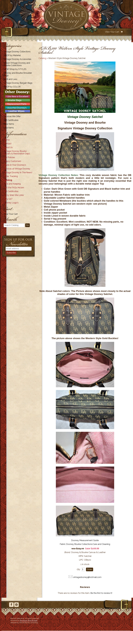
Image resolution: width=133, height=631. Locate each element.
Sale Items (9, 127)
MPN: (81, 556)
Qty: (78, 569)
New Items (9, 124)
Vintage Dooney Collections (17, 51)
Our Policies (9, 157)
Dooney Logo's (11, 202)
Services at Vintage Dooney (17, 168)
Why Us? (8, 199)
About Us (8, 147)
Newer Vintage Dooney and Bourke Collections (17, 64)
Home (7, 140)
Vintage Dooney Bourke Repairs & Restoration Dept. (17, 152)
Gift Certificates (11, 120)
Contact (7, 143)
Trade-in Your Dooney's (15, 165)
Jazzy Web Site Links (14, 195)
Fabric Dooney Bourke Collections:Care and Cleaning (85, 544)
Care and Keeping (12, 184)
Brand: (67, 552)
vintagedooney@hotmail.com (87, 577)
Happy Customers (12, 161)
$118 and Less (10, 79)
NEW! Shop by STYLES (15, 69)
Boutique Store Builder (29, 620)
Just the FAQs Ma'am (14, 187)
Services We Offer (12, 116)
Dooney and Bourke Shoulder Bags (18, 74)
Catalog (8, 180)
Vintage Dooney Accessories (17, 59)
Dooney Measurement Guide (85, 540)
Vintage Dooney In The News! (18, 172)
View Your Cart (112, 32)
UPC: (81, 560)
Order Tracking (11, 176)
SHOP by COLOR (12, 86)
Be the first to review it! (101, 593)
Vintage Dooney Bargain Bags (18, 83)
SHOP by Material (12, 55)
